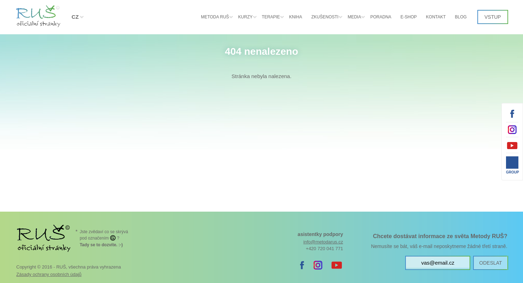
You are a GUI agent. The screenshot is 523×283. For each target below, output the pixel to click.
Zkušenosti (325, 16)
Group (512, 172)
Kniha (295, 16)
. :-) (101, 244)
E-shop (409, 16)
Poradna (380, 16)
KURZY (245, 16)
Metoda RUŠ (215, 16)
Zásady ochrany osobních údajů (48, 274)
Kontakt (436, 16)
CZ (75, 17)
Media (354, 16)
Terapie (271, 16)
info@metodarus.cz (323, 242)
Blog (461, 16)
